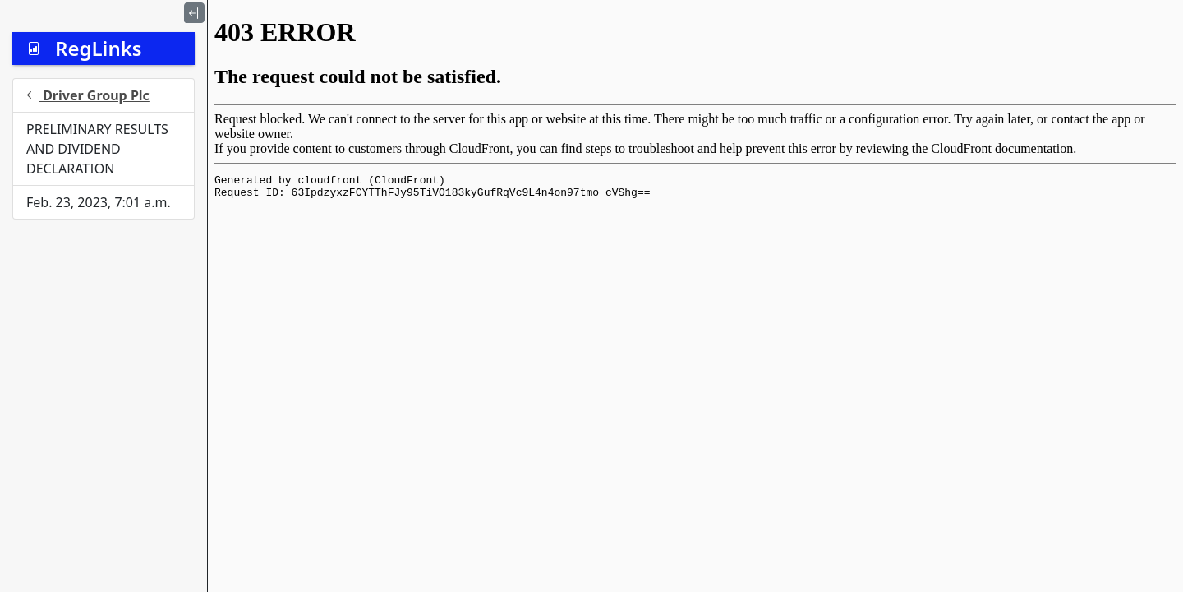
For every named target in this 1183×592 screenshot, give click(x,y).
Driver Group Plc (88, 95)
